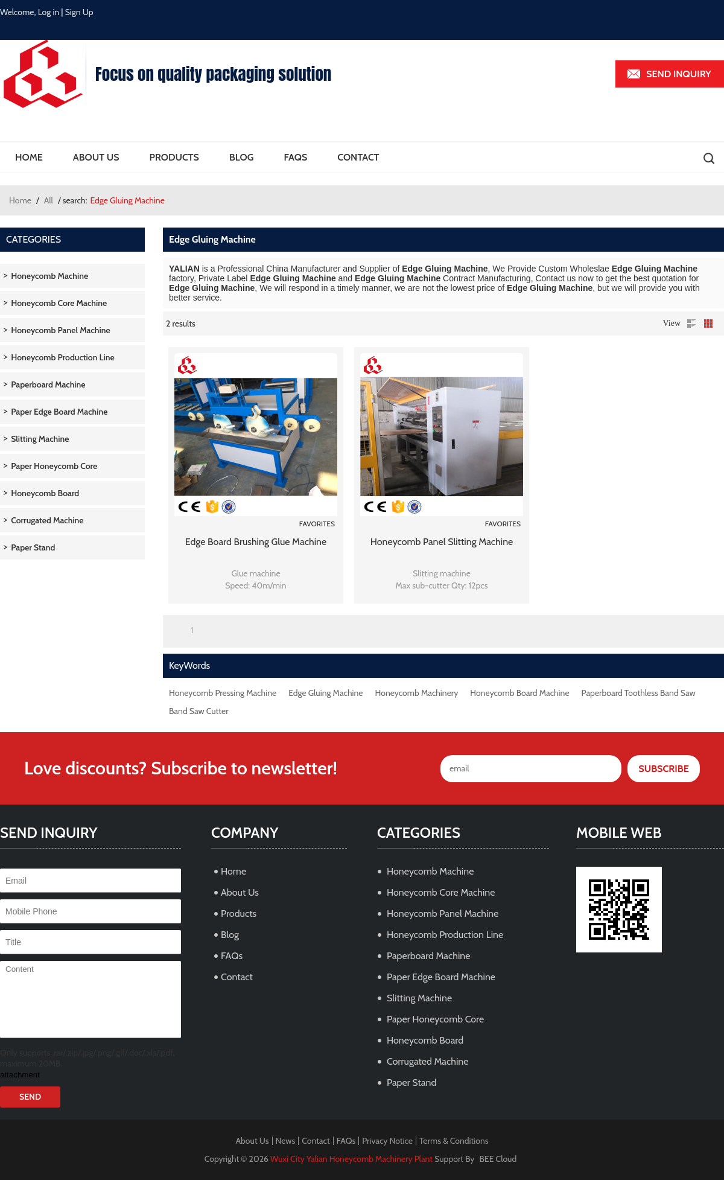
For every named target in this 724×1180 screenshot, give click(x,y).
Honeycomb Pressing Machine (222, 692)
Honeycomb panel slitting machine (441, 541)
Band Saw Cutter (199, 711)
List (691, 323)
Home (29, 157)
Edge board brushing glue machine (255, 541)
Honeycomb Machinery (417, 692)
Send (30, 1096)
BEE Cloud (498, 1159)
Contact (358, 157)
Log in (49, 12)
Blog (241, 157)
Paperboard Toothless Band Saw (639, 692)
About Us (96, 157)
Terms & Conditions (454, 1141)
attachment (20, 1074)
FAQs (295, 157)
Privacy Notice (387, 1141)
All (48, 200)
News (286, 1141)
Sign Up (79, 12)
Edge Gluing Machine (325, 692)
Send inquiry (678, 74)
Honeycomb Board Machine (519, 692)
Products (174, 157)
